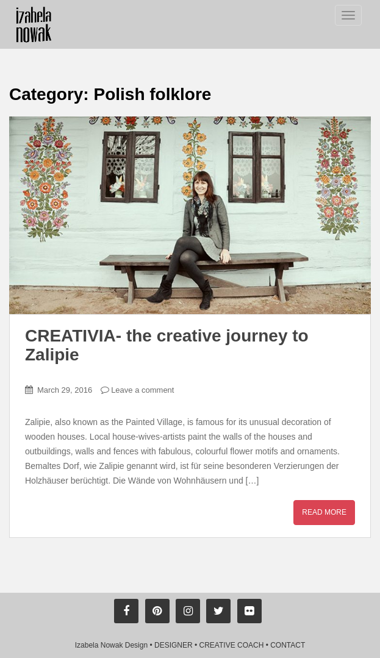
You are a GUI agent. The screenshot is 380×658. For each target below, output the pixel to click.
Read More (324, 512)
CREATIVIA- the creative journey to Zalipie (167, 345)
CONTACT (287, 645)
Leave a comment (142, 390)
